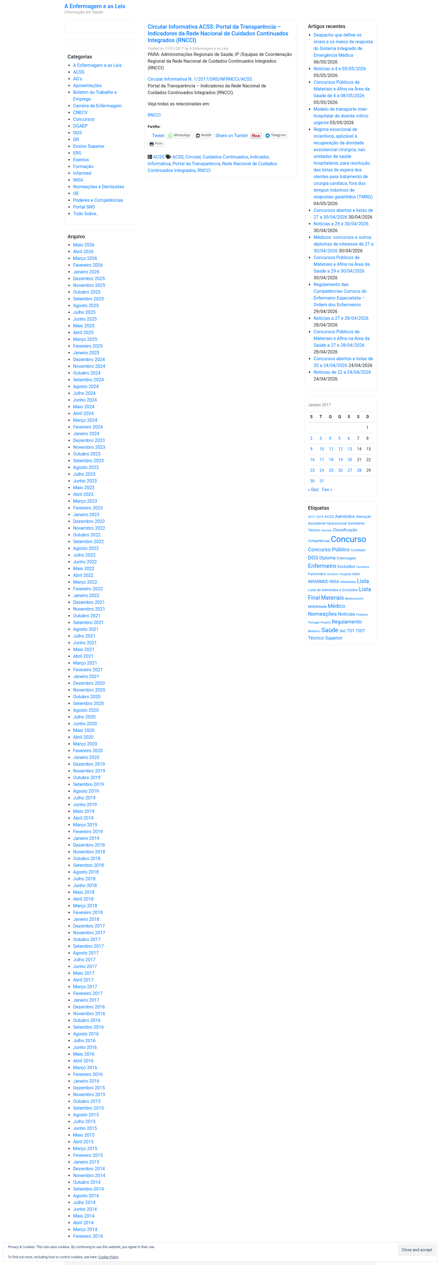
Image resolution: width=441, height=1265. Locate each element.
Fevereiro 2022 (88, 588)
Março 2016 (85, 1067)
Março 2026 (85, 258)
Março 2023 (85, 501)
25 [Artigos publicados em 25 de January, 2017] (331, 470)
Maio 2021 (83, 649)
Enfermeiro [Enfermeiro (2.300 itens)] (322, 566)
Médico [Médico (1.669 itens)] (336, 606)
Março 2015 (85, 1148)
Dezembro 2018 (89, 845)
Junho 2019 (85, 804)
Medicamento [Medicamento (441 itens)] (354, 598)
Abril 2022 (83, 575)
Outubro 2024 (86, 373)
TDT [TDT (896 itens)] (350, 630)
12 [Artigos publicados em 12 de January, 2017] (340, 449)
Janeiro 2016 (86, 1081)
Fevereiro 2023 (88, 508)
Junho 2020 (85, 723)
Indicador (259, 157)
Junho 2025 (85, 319)
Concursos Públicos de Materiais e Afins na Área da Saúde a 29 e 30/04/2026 (342, 264)
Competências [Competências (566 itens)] (319, 541)
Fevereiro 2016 (88, 1074)
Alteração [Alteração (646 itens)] (363, 516)
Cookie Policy (108, 1257)
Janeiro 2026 (86, 272)
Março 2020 (85, 744)
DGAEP (80, 126)
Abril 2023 (83, 494)
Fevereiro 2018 (88, 912)
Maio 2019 (83, 811)
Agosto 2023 (86, 467)
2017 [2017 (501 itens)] (311, 517)
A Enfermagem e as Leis (94, 6)
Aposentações (87, 85)
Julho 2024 (84, 393)
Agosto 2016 (86, 1034)
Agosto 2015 (86, 1114)
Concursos (84, 119)
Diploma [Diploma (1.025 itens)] (327, 558)
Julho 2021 (84, 636)
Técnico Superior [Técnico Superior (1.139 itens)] (325, 638)
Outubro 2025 (86, 292)
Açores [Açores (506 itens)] (326, 530)
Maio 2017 (83, 973)
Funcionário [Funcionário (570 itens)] (317, 574)
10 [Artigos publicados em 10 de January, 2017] (322, 449)
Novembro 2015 (89, 1094)
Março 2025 (85, 339)
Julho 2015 (84, 1121)
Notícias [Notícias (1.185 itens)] (346, 614)
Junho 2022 (85, 562)
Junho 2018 (85, 885)
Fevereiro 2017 (88, 993)
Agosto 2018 (86, 872)
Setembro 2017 (88, 946)
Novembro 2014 (89, 1175)
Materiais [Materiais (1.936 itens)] (332, 598)
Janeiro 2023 (86, 514)
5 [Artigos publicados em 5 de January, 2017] (339, 438)
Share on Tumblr (231, 135)
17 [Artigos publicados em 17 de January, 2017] (322, 459)
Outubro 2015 (86, 1101)
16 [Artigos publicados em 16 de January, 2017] (312, 459)
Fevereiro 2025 (88, 346)
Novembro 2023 (89, 447)
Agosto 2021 (86, 629)
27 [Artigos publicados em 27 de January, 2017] (350, 470)
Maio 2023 (83, 487)
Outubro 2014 (86, 1182)
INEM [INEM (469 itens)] (356, 574)
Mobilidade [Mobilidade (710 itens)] (317, 606)
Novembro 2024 (89, 366)
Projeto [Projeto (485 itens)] (326, 622)
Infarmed (82, 173)
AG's (77, 78)
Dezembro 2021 (89, 602)
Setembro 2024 (88, 379)
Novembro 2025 (89, 285)
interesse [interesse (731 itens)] (348, 581)
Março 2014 (85, 1229)
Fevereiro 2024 (88, 427)
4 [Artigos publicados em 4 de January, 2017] (330, 438)
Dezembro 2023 (89, 440)
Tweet (158, 135)
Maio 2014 (83, 1216)
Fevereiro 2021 (88, 669)
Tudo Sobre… (86, 213)
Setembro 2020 (88, 703)
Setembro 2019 (88, 784)
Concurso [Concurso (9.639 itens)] (348, 539)
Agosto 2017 (86, 953)
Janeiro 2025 (86, 352)
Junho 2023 (85, 481)
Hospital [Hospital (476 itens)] (345, 574)
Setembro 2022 (88, 541)
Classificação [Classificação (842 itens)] (345, 529)
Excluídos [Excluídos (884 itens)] (346, 566)
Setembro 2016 (88, 1027)
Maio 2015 (83, 1135)
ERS (77, 153)
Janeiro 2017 (86, 1000)
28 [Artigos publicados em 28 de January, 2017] (359, 470)
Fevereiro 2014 (88, 1236)
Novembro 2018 (89, 851)
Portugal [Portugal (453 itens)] (314, 622)
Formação (83, 166)
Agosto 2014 (86, 1195)
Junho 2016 (85, 1047)
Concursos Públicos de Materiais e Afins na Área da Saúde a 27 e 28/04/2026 (342, 338)
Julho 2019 (84, 798)
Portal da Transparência (196, 163)
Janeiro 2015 (86, 1162)
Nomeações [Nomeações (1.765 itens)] (322, 614)
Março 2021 (85, 663)
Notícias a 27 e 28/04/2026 (341, 318)
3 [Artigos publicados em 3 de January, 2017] (321, 438)
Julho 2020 (84, 717)
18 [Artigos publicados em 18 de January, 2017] (331, 459)
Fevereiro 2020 (88, 750)
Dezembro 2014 (89, 1168)
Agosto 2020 (86, 710)
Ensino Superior (89, 146)
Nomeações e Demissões (98, 186)
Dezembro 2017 (89, 926)
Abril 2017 (83, 980)
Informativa (159, 163)
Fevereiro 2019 (88, 831)
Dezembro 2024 (89, 359)
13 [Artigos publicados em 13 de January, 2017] (350, 449)
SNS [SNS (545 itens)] (342, 631)
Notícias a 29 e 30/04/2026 (341, 223)
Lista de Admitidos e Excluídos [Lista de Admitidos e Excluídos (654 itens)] (333, 590)
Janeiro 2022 (86, 595)
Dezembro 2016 (89, 1007)
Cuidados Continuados (225, 157)
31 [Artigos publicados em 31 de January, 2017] (322, 481)
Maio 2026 (83, 245)
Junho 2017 (85, 966)
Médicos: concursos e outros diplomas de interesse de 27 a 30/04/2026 (344, 244)
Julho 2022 (84, 555)
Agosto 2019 (86, 791)
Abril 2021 (83, 656)
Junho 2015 (85, 1128)
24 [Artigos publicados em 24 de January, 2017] (322, 470)
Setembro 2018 (88, 865)
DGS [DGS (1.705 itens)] (313, 558)
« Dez (313, 489)
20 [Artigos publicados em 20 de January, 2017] (350, 459)
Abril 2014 (83, 1222)
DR (76, 139)
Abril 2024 (83, 413)
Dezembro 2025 (89, 278)
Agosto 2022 (86, 548)
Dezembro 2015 (89, 1088)
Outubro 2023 (86, 454)
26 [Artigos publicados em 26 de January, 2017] (340, 470)
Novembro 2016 (89, 1013)
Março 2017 (85, 986)
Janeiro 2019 (86, 838)
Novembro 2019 (89, 771)
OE (76, 193)
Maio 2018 (83, 892)
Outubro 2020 (86, 696)
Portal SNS (84, 207)
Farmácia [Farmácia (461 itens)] (362, 567)
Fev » (327, 489)
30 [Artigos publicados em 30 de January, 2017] (312, 481)
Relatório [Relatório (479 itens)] (314, 631)
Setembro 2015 (88, 1108)
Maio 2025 (83, 325)
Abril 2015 (83, 1141)
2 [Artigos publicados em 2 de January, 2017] (311, 438)
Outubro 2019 (86, 777)
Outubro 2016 (86, 1020)
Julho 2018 (84, 878)
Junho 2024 (85, 400)
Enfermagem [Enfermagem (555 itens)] (346, 558)
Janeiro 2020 (86, 757)
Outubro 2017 (86, 939)
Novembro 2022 (89, 528)
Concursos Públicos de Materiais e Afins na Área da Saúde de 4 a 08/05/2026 (342, 89)
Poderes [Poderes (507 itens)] (362, 614)
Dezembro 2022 (89, 521)
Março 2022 (85, 582)
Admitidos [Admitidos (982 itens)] (345, 516)
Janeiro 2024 (86, 433)
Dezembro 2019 (89, 764)
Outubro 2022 (86, 535)
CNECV (80, 112)
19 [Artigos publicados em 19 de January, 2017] (340, 459)
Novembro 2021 (89, 609)
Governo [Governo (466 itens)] (333, 574)
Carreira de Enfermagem (97, 105)
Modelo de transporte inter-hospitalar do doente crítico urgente (341, 115)
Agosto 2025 (86, 305)
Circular (193, 157)
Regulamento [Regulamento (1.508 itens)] (347, 622)
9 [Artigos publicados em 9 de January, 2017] (311, 449)
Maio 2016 (83, 1054)
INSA (78, 180)
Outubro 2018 (86, 858)
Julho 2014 (84, 1202)
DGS (77, 132)
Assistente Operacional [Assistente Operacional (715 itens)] (327, 523)
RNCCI (154, 115)
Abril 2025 (83, 332)
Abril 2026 (83, 251)
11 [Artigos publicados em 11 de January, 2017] (331, 449)
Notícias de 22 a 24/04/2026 (342, 372)
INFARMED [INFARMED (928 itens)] (318, 581)
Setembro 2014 (88, 1189)
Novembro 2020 (89, 690)
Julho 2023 (84, 474)
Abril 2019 (83, 818)
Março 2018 (85, 905)
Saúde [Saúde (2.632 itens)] (329, 630)
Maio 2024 (83, 406)
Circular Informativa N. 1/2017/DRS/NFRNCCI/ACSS (200, 79)
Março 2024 (85, 420)
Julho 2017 (84, 959)
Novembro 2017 (89, 932)
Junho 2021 (85, 642)
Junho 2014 (85, 1209)
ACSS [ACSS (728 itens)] (329, 516)
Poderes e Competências (98, 200)
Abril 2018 (83, 899)
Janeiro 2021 (86, 676)
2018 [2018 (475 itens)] (319, 517)
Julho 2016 (84, 1040)
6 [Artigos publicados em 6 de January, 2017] (349, 438)
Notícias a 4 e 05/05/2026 (340, 68)
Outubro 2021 (86, 615)
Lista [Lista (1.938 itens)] (363, 581)
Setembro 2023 (88, 460)
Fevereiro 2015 (88, 1155)
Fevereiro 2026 (88, 265)
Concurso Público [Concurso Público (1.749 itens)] (329, 549)
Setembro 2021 (88, 622)
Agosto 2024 (86, 386)
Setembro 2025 (88, 298)
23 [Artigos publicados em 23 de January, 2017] (312, 470)
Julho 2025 (84, 312)
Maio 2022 (83, 568)
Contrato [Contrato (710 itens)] (358, 550)
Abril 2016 (83, 1061)
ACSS (78, 72)
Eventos (81, 159)
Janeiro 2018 (86, 919)
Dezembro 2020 (89, 683)
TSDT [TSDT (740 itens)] (360, 631)
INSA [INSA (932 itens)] (334, 581)
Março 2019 (85, 825)
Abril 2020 (83, 737)
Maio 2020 (83, 730)
